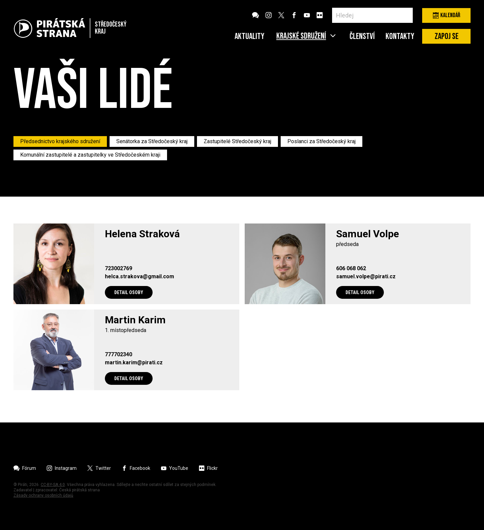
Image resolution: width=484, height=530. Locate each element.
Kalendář (446, 15)
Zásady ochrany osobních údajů (43, 495)
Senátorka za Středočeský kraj (152, 141)
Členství (362, 36)
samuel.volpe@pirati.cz (366, 276)
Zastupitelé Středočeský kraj (237, 141)
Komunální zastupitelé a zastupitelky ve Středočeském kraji (90, 155)
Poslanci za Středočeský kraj (321, 141)
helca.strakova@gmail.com (139, 276)
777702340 (118, 354)
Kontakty (400, 36)
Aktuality (249, 36)
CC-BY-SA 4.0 (53, 484)
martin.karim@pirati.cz (134, 362)
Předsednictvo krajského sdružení (60, 141)
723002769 (118, 268)
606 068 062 (351, 268)
